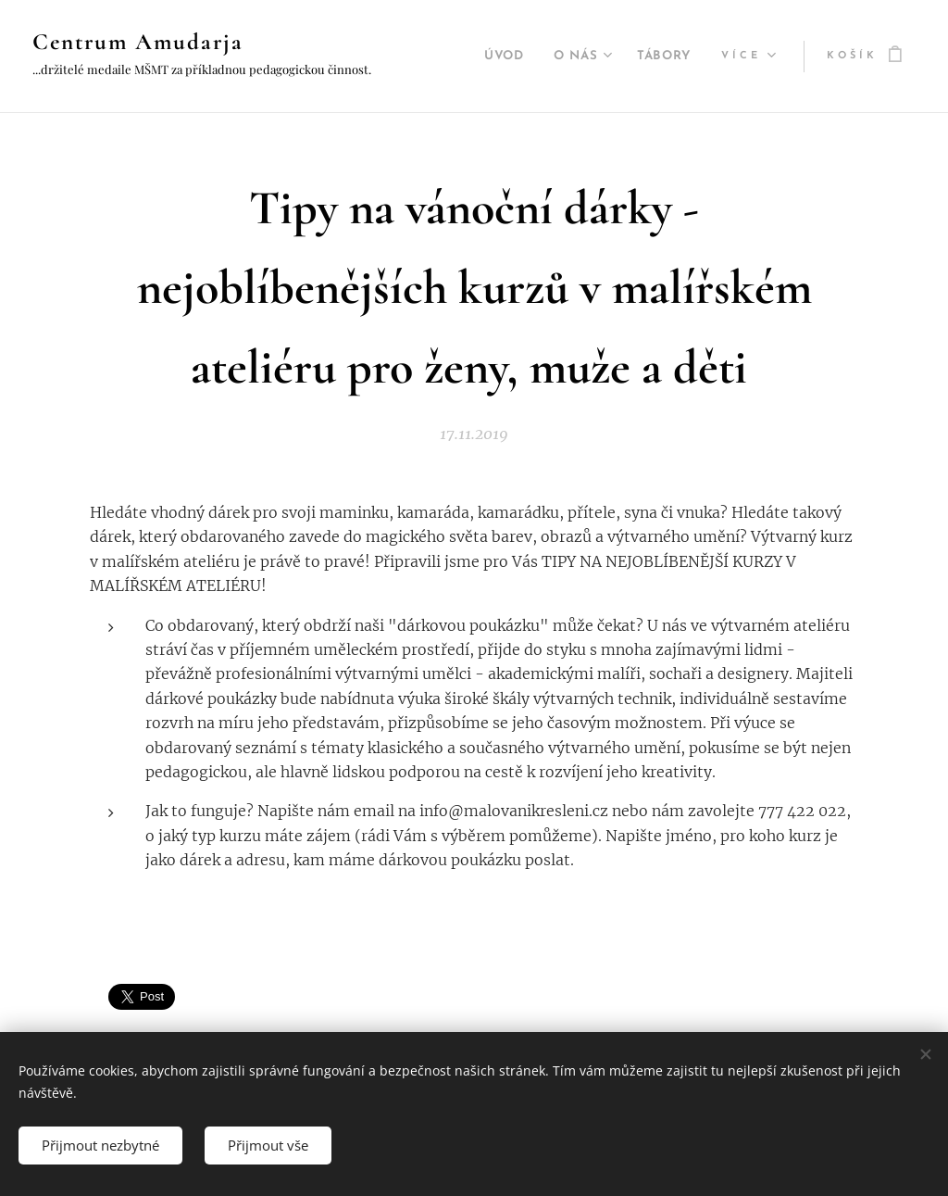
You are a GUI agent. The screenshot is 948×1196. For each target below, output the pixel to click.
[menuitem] (492, 56)
